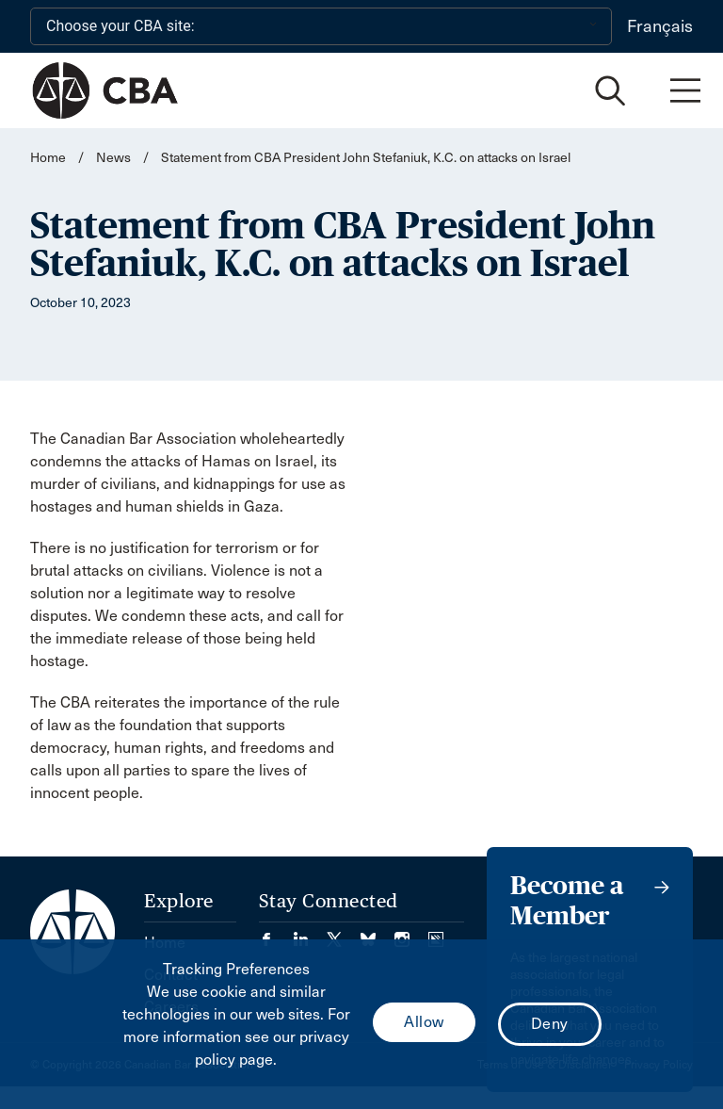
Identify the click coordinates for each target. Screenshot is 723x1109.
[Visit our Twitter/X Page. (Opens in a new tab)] (344, 933)
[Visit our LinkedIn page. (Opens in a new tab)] (310, 933)
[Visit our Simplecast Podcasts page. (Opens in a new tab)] (435, 933)
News (113, 158)
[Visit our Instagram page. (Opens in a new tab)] (411, 933)
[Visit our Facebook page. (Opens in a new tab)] (276, 933)
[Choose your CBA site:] (321, 26)
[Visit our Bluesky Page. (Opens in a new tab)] (377, 933)
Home (48, 158)
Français (660, 26)
